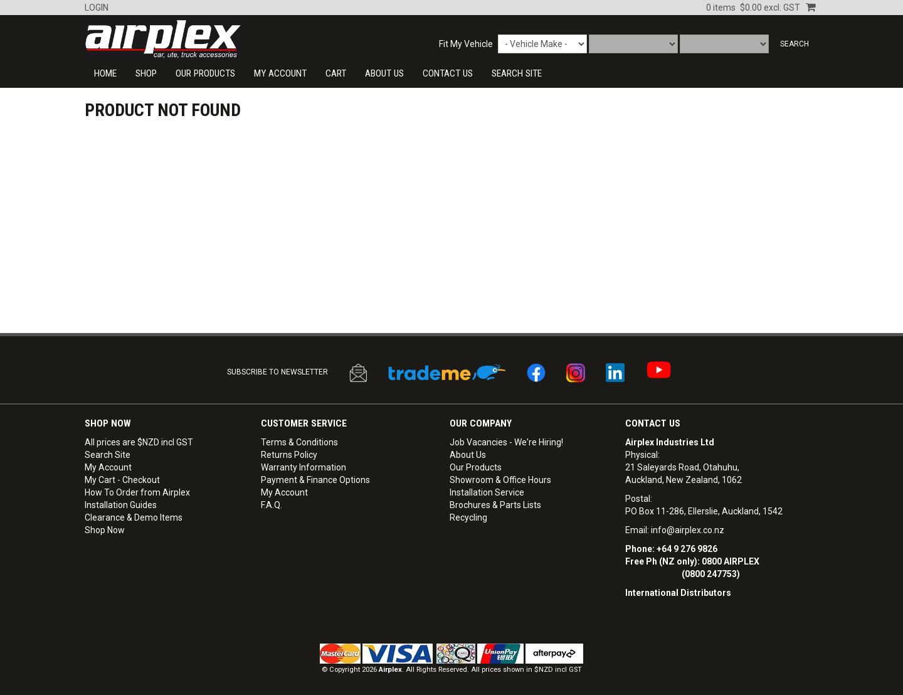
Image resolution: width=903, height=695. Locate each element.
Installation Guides (121, 505)
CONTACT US (448, 73)
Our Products (205, 73)
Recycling (468, 517)
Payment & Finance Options (315, 480)
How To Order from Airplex (137, 492)
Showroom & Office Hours (500, 480)
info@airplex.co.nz (687, 530)
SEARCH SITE (517, 73)
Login (96, 8)
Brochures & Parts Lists (495, 505)
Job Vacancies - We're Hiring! (506, 442)
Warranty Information (303, 467)
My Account (280, 73)
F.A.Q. (271, 505)
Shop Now (105, 530)
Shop (146, 73)
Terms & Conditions (299, 442)
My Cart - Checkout (122, 480)
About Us (384, 73)
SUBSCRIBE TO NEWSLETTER (277, 372)
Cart (335, 73)
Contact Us (652, 423)
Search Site (107, 455)
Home (105, 73)
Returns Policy (289, 455)
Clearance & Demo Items (133, 517)
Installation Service (487, 492)
